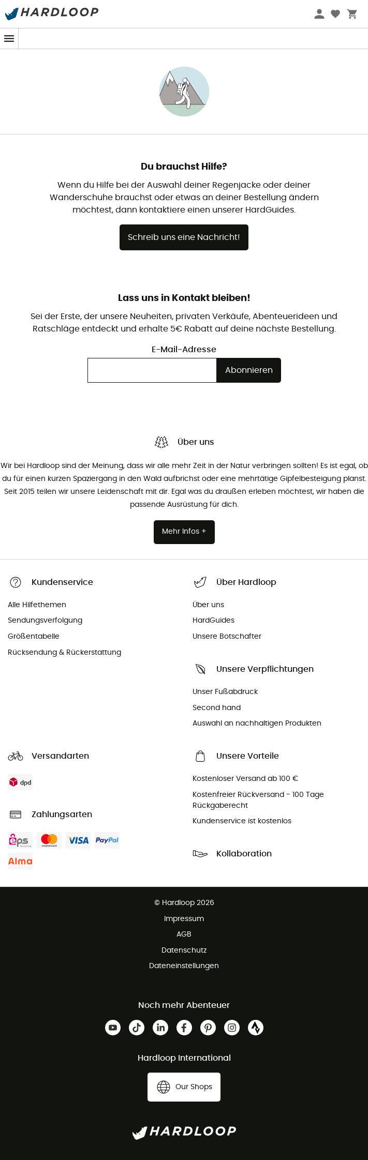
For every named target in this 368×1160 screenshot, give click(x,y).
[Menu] (9, 38)
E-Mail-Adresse (184, 349)
